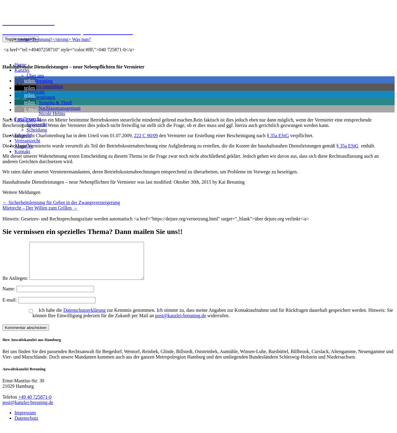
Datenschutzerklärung (84, 317)
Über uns (35, 75)
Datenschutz (26, 425)
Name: (9, 296)
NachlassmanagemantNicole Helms (60, 111)
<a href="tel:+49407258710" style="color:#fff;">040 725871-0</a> (68, 49)
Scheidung (37, 129)
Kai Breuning (40, 81)
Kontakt (22, 151)
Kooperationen (41, 97)
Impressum (25, 419)
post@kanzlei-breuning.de (180, 322)
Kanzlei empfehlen (45, 86)
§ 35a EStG (25, 119)
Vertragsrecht (27, 140)
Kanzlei (22, 70)
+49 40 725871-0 (35, 404)
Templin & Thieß (55, 102)
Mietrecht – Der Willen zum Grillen (40, 207)
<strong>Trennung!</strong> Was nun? (52, 39)
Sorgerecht (37, 124)
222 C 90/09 (146, 135)
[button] (25, 80)
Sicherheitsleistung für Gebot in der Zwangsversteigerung (61, 202)
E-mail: (10, 307)
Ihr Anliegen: (15, 285)
